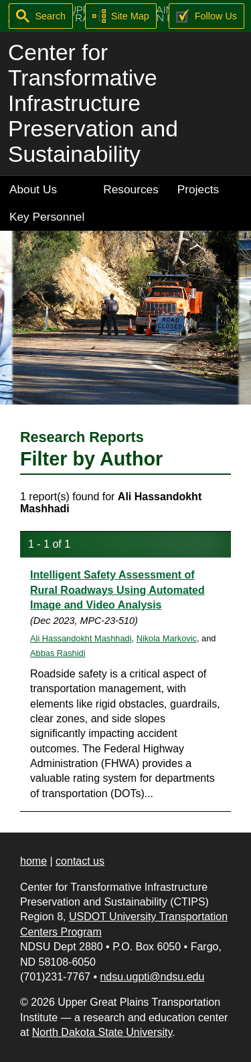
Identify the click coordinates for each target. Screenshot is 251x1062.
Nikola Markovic (167, 638)
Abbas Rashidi (58, 653)
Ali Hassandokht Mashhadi (81, 638)
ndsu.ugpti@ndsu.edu (152, 976)
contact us (80, 861)
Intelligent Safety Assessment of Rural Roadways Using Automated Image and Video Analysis (117, 590)
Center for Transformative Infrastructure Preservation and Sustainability (93, 103)
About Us (33, 189)
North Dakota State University (102, 1032)
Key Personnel (46, 216)
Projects (198, 189)
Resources (131, 189)
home (33, 861)
